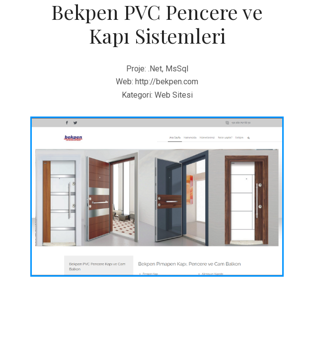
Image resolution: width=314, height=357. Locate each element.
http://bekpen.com (166, 81)
